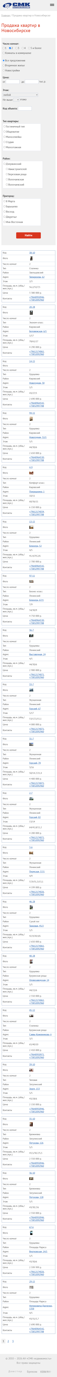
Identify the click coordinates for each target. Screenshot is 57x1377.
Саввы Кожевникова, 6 (40, 1034)
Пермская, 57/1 (37, 871)
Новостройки (12, 70)
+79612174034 (36, 511)
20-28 (32, 306)
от (4, 81)
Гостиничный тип (15, 126)
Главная (5, 15)
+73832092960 (36, 299)
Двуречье (11, 216)
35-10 (32, 1118)
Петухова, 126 (36, 1142)
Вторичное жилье (15, 65)
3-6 (31, 847)
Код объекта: (10, 108)
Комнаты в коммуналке (18, 53)
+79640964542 (36, 403)
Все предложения (15, 60)
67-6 (31, 1227)
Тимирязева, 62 (36, 276)
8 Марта (10, 201)
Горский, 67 (35, 708)
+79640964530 (36, 457)
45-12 (32, 1010)
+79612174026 (36, 891)
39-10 (32, 1064)
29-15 (32, 1281)
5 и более (36, 48)
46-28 (32, 901)
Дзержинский (13, 163)
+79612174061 (36, 351)
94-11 (32, 412)
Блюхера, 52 (35, 545)
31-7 (31, 738)
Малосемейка (13, 136)
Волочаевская (16, 179)
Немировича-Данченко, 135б (41, 1307)
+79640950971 (36, 1054)
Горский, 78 (35, 762)
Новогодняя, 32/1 (38, 437)
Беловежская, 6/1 (38, 331)
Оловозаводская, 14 (39, 980)
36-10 (32, 1172)
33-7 (31, 684)
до (22, 81)
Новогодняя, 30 (36, 382)
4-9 (31, 467)
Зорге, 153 (34, 1088)
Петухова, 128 (36, 1197)
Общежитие (12, 131)
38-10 (32, 252)
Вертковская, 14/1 (38, 1251)
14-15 (32, 361)
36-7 (31, 630)
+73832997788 (36, 405)
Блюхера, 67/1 (36, 600)
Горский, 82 (35, 817)
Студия (10, 142)
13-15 (32, 521)
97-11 (32, 575)
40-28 (32, 955)
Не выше (8, 99)
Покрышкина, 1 (36, 491)
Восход (10, 211)
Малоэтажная (13, 147)
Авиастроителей (17, 169)
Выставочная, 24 (37, 654)
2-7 (31, 792)
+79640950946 (36, 297)
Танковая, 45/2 (36, 925)
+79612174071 (36, 674)
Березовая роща (17, 174)
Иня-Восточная (14, 222)
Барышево (12, 206)
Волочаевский (16, 184)
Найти (28, 235)
